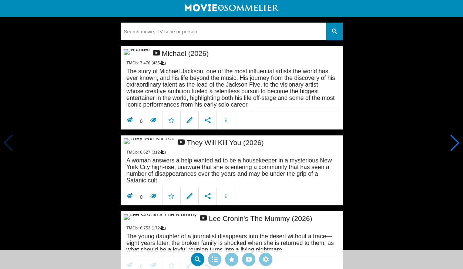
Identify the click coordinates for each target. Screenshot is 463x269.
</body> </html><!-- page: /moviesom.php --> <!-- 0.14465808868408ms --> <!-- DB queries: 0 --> (231, 134)
